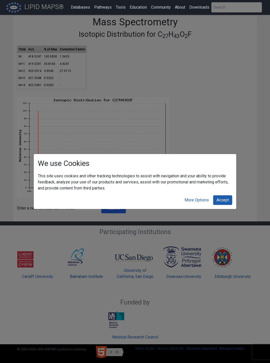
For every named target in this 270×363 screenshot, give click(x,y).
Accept (222, 200)
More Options (196, 200)
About (180, 7)
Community (161, 7)
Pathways (103, 7)
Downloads (199, 7)
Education (138, 7)
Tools (121, 7)
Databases (80, 7)
